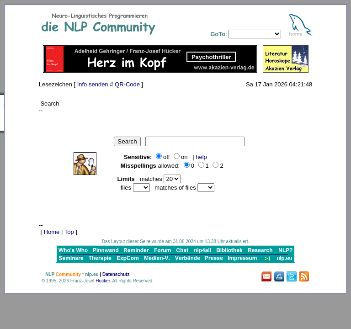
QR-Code (127, 84)
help (201, 157)
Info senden (92, 84)
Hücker (103, 280)
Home (52, 231)
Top (69, 231)
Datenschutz (115, 274)
